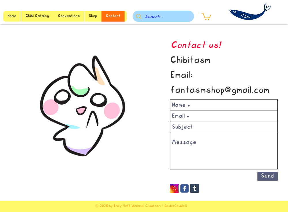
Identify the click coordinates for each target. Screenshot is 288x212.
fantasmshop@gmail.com (219, 90)
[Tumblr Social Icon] (194, 188)
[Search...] (163, 17)
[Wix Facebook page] (184, 188)
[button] (206, 16)
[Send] (267, 176)
